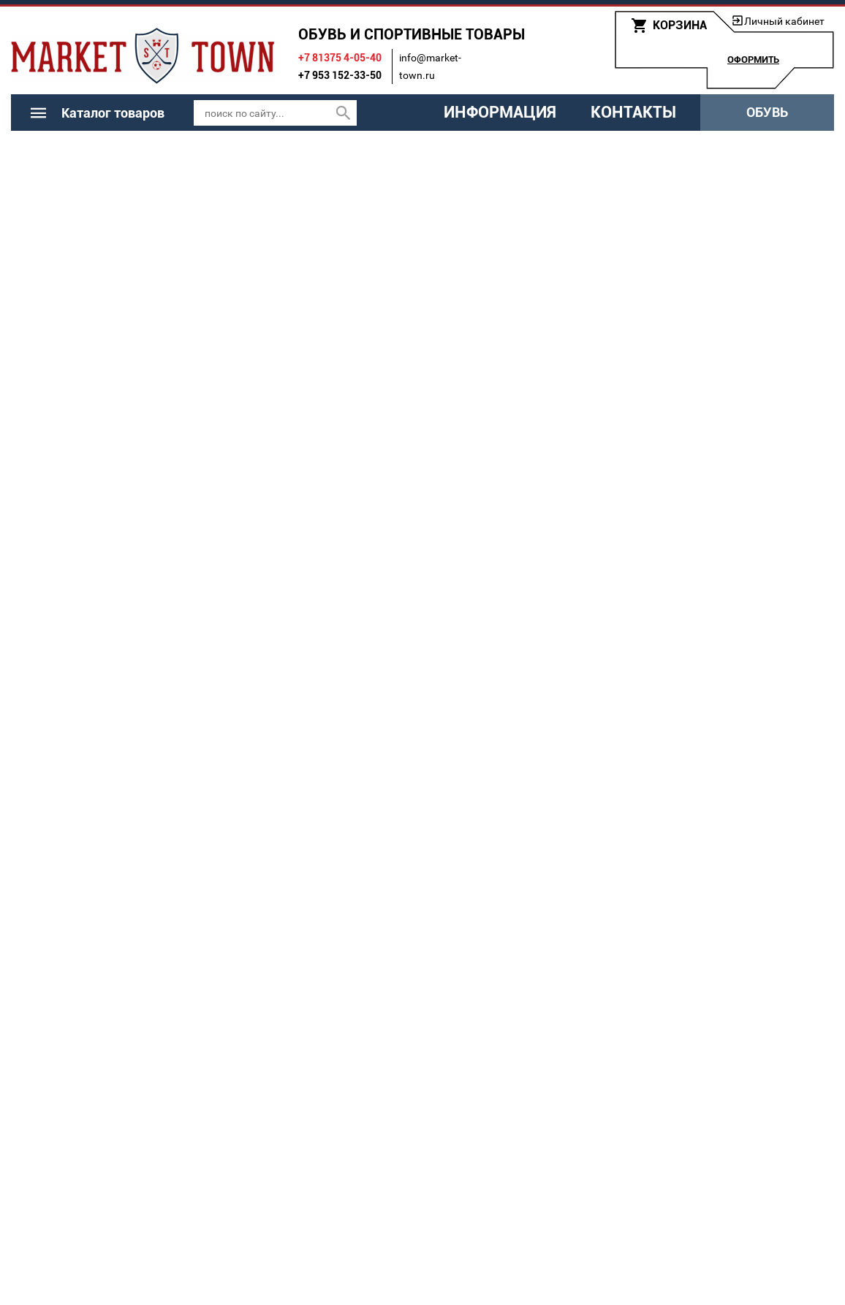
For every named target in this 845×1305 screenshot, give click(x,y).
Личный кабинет (784, 21)
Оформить (753, 59)
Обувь (767, 112)
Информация (500, 112)
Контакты (633, 112)
